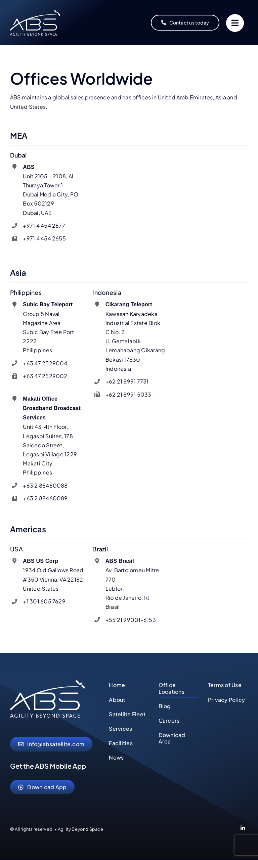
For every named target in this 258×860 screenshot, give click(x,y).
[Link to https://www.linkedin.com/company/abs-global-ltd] (243, 829)
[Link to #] (235, 23)
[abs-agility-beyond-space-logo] (35, 12)
